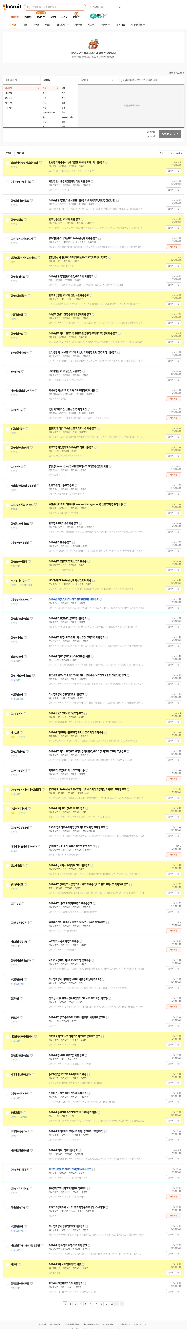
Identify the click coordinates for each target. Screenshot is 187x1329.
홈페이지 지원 (173, 170)
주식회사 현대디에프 (20, 1131)
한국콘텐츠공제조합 (20, 1283)
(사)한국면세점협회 (20, 1169)
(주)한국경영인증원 (20, 827)
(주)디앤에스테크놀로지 (22, 238)
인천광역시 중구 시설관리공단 (24, 162)
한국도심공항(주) (18, 295)
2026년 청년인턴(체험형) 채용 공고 (66, 1055)
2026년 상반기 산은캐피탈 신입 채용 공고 (69, 865)
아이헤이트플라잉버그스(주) (24, 846)
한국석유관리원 (18, 276)
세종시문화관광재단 (20, 1150)
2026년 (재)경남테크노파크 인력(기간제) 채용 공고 (74, 599)
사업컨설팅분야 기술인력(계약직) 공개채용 (69, 960)
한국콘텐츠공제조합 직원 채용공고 (65, 1283)
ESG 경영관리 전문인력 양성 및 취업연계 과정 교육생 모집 (77, 827)
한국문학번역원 (18, 751)
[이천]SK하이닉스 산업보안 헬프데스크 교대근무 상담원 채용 (78, 466)
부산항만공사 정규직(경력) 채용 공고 (66, 1226)
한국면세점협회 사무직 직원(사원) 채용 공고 (70, 1169)
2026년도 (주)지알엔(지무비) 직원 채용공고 (70, 903)
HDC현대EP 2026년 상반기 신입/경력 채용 (70, 580)
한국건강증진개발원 (20, 618)
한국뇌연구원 (17, 333)
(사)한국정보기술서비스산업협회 (26, 789)
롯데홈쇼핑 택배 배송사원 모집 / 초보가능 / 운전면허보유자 (77, 922)
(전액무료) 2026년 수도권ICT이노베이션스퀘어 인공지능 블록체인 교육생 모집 (87, 789)
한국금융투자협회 (19, 561)
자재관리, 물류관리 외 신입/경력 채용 (67, 770)
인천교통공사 (17, 656)
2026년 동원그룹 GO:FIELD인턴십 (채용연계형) (73, 1112)
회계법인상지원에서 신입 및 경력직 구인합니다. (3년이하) (77, 1207)
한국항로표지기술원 (20, 523)
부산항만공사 (17, 694)
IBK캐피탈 (15, 371)
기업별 (36, 24)
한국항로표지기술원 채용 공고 (63, 523)
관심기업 (20, 153)
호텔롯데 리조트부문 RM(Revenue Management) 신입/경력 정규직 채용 (86, 504)
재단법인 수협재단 (19, 941)
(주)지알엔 (15, 903)
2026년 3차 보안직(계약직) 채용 (65, 1264)
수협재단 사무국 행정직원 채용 (64, 941)
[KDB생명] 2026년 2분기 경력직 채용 (67, 1074)
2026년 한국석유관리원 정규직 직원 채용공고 (71, 276)
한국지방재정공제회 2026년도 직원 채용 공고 (71, 447)
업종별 (47, 24)
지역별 (13, 24)
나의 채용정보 (136, 24)
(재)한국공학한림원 (20, 542)
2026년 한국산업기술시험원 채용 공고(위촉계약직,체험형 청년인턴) (82, 200)
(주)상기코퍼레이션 (20, 1188)
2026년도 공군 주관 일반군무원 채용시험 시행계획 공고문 (77, 1017)
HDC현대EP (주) (18, 580)
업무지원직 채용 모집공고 (61, 485)
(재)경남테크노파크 (20, 599)
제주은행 (15, 732)
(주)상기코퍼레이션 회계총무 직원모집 (67, 1188)
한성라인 (15, 998)
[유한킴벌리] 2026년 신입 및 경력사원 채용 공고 (72, 428)
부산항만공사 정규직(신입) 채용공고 (66, 694)
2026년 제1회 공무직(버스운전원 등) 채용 (69, 656)
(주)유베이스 (16, 466)
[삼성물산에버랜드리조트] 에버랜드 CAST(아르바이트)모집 (78, 257)
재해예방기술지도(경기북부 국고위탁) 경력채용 (72, 390)
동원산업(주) (16, 1112)
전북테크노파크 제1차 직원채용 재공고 (67, 1093)
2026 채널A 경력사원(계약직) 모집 (66, 713)
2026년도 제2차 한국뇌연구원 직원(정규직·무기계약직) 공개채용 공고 (83, 333)
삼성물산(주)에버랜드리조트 (24, 257)
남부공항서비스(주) (20, 352)
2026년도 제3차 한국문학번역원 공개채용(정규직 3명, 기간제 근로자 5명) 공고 (87, 751)
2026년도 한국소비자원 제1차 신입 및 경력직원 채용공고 (76, 637)
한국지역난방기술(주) (21, 960)
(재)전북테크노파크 (20, 1093)
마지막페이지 (122, 1304)
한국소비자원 (17, 637)
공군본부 (15, 1017)
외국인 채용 (120, 24)
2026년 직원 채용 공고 (60, 542)
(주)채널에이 (16, 713)
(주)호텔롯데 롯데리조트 (22, 504)
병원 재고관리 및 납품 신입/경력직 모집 (68, 409)
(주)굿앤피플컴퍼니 (20, 922)
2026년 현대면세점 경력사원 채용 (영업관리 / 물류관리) (76, 1131)
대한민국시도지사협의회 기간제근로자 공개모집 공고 (74, 1036)
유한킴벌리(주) (17, 428)
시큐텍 (14, 1264)
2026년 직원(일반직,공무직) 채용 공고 (67, 618)
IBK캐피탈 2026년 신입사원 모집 (65, 371)
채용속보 (78, 24)
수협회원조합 (17, 314)
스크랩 (8, 153)
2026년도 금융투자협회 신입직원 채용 (67, 561)
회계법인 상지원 (18, 1207)
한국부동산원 (17, 219)
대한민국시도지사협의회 (22, 1036)
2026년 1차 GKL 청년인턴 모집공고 (66, 808)
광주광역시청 (17, 884)
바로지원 (173, 246)
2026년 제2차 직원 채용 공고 (63, 1150)
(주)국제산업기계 (18, 770)
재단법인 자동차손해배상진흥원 (25, 1245)
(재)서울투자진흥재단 (21, 181)
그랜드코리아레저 (19, 808)
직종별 (24, 24)
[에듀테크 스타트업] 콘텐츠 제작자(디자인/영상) (72, 846)
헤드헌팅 (91, 24)
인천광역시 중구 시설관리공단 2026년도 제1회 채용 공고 (76, 162)
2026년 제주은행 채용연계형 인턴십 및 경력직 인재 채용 (76, 732)
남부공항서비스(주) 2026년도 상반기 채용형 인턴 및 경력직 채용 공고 (82, 352)
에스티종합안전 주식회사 (22, 390)
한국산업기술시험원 (20, 200)
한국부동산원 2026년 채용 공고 (64, 219)
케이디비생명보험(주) (21, 1074)
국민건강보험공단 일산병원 (23, 485)
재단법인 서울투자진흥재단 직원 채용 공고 (69, 181)
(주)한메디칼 (16, 409)
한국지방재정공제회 (20, 447)
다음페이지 (117, 1304)
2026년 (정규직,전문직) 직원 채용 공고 (68, 1245)
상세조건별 (61, 24)
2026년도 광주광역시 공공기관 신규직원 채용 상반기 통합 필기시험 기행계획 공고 (88, 884)
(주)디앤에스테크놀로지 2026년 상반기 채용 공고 (73, 238)
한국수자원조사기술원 (21, 675)
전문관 (104, 24)
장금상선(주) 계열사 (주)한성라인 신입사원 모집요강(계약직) (78, 998)
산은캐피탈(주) (17, 865)
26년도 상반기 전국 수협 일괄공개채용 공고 (70, 314)
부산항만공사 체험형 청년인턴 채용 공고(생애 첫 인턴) (75, 979)
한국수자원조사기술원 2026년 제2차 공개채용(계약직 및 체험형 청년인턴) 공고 (87, 675)
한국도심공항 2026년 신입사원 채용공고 (69, 295)
